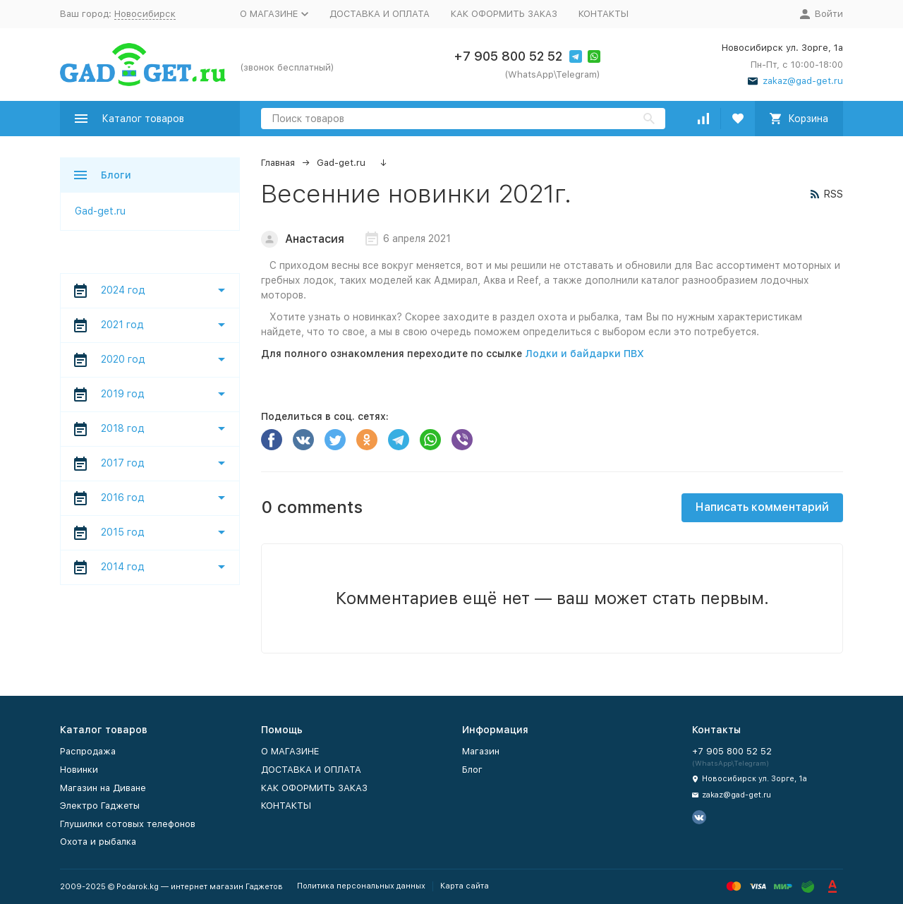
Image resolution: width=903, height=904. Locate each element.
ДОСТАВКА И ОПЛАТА (379, 13)
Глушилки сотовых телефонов (127, 824)
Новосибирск (145, 13)
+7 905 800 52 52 (508, 56)
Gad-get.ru (341, 162)
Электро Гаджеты (100, 805)
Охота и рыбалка (98, 841)
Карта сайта (464, 886)
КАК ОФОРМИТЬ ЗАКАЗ (504, 13)
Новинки (79, 769)
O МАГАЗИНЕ (290, 751)
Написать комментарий (762, 507)
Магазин (480, 751)
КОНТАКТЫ (603, 13)
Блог (472, 769)
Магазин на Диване (103, 788)
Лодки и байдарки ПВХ (584, 353)
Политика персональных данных (361, 886)
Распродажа (88, 751)
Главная (278, 162)
